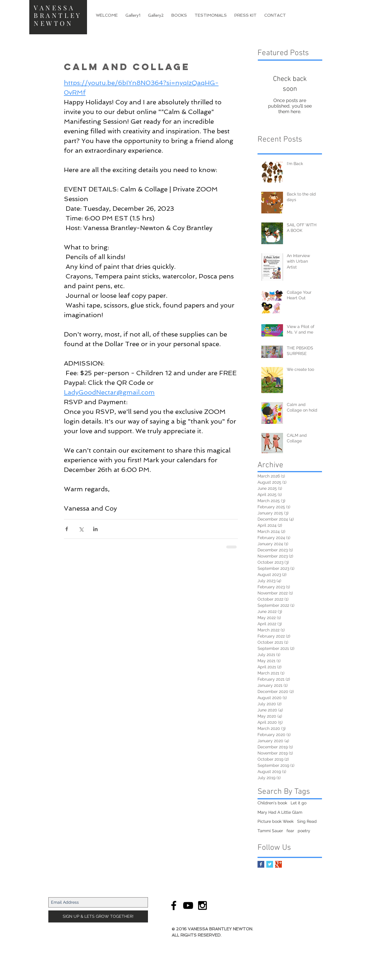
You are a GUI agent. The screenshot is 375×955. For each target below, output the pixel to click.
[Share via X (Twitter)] (81, 529)
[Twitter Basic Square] (269, 864)
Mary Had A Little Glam (280, 812)
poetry (304, 830)
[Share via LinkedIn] (95, 529)
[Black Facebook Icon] (174, 905)
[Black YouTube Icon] (188, 905)
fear (290, 830)
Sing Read (307, 821)
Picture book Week (276, 821)
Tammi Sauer (270, 830)
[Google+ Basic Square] (278, 864)
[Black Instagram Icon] (202, 905)
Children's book (272, 803)
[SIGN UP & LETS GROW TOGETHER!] (98, 916)
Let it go (298, 803)
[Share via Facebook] (66, 529)
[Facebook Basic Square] (261, 864)
